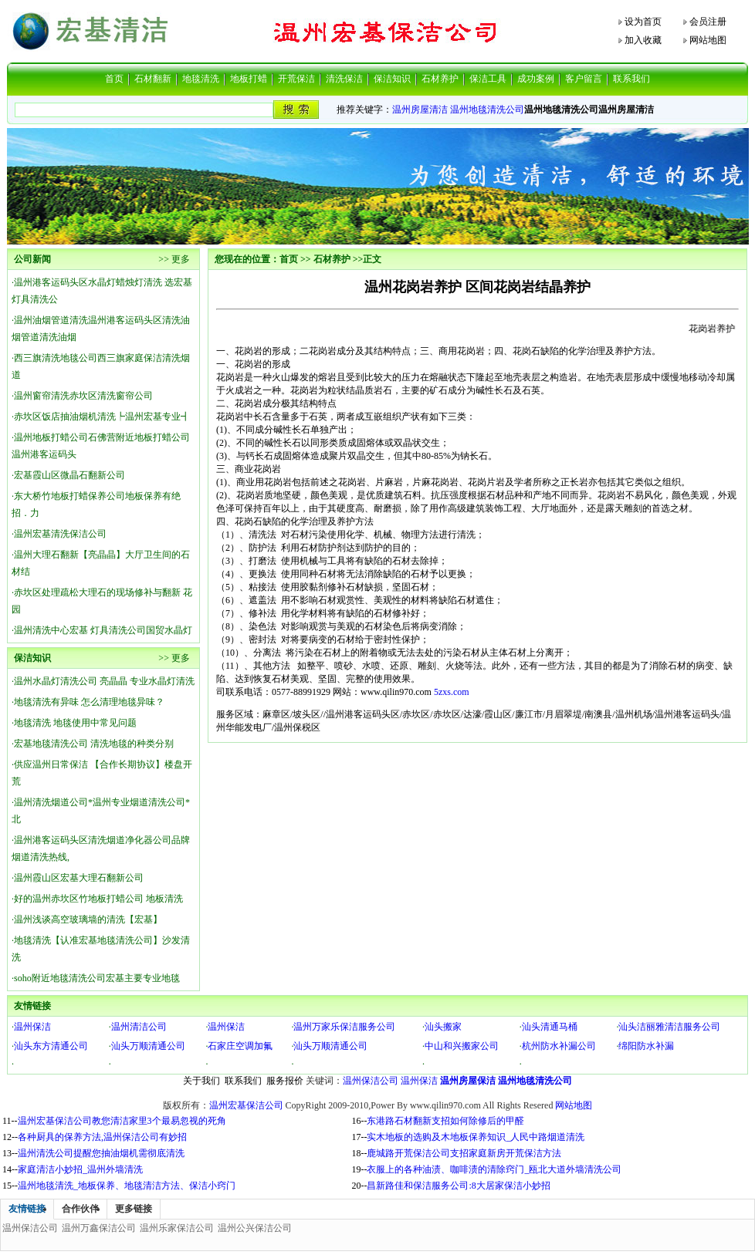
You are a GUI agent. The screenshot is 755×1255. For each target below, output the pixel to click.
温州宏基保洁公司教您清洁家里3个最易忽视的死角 (122, 1120)
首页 (114, 78)
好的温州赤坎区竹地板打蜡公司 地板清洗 (98, 898)
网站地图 (707, 40)
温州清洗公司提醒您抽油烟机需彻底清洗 (101, 1153)
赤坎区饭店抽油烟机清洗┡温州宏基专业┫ (102, 416)
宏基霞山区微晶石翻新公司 (69, 475)
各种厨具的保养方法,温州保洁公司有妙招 (102, 1137)
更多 (180, 259)
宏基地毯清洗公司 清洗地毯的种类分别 (94, 743)
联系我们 (631, 78)
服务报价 (284, 1080)
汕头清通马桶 (549, 1026)
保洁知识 (392, 78)
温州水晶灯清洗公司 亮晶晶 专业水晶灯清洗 (104, 681)
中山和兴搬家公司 (462, 1046)
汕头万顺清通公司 (148, 1046)
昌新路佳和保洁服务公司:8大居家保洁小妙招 (458, 1185)
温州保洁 (32, 1026)
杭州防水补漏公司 (559, 1046)
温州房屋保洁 (468, 1080)
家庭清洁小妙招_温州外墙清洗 (80, 1169)
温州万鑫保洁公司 (99, 1228)
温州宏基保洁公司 (246, 1105)
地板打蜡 (248, 78)
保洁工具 (487, 78)
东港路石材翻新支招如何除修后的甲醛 (445, 1120)
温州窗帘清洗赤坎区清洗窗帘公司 (83, 395)
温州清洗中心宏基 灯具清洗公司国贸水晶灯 (103, 630)
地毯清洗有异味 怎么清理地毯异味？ (89, 702)
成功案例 (535, 78)
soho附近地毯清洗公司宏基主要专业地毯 (97, 978)
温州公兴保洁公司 (255, 1228)
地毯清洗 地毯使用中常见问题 (75, 722)
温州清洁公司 (139, 1026)
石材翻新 (152, 78)
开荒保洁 (296, 78)
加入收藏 (643, 40)
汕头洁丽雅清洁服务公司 (669, 1026)
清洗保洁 (344, 78)
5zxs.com (451, 692)
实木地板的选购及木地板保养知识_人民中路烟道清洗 (475, 1137)
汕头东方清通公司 (51, 1046)
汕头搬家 (443, 1026)
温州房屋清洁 (420, 109)
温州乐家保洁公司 (177, 1228)
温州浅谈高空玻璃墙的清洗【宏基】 (88, 919)
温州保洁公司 (370, 1080)
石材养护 (440, 78)
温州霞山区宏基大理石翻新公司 (79, 877)
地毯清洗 (200, 78)
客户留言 (583, 78)
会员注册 (707, 21)
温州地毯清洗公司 (487, 109)
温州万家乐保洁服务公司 (344, 1026)
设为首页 (643, 21)
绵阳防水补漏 (646, 1046)
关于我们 (201, 1080)
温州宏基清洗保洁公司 (60, 533)
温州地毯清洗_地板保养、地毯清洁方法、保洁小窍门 (126, 1185)
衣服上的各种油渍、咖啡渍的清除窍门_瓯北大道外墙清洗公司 (494, 1169)
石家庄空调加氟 (240, 1046)
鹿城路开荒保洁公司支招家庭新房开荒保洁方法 (464, 1153)
